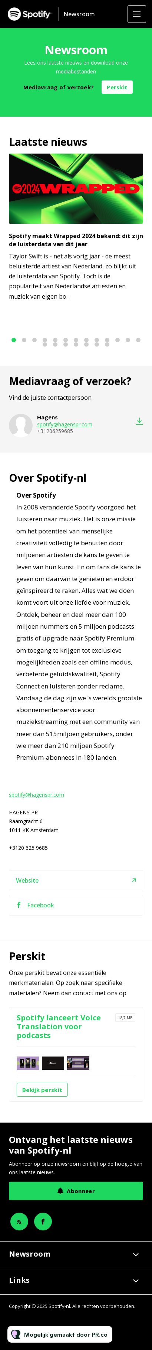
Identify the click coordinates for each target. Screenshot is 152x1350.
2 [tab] (24, 340)
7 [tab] (76, 340)
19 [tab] (97, 344)
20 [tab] (107, 344)
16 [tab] (65, 344)
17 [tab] (76, 344)
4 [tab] (45, 340)
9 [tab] (97, 340)
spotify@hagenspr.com (64, 425)
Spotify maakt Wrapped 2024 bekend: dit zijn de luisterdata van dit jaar (76, 240)
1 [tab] (13, 340)
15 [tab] (55, 344)
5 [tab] (55, 340)
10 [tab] (107, 340)
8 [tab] (86, 340)
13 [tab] (138, 340)
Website (27, 884)
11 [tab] (117, 340)
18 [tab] (86, 344)
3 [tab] (34, 340)
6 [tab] (65, 340)
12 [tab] (128, 340)
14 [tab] (45, 344)
